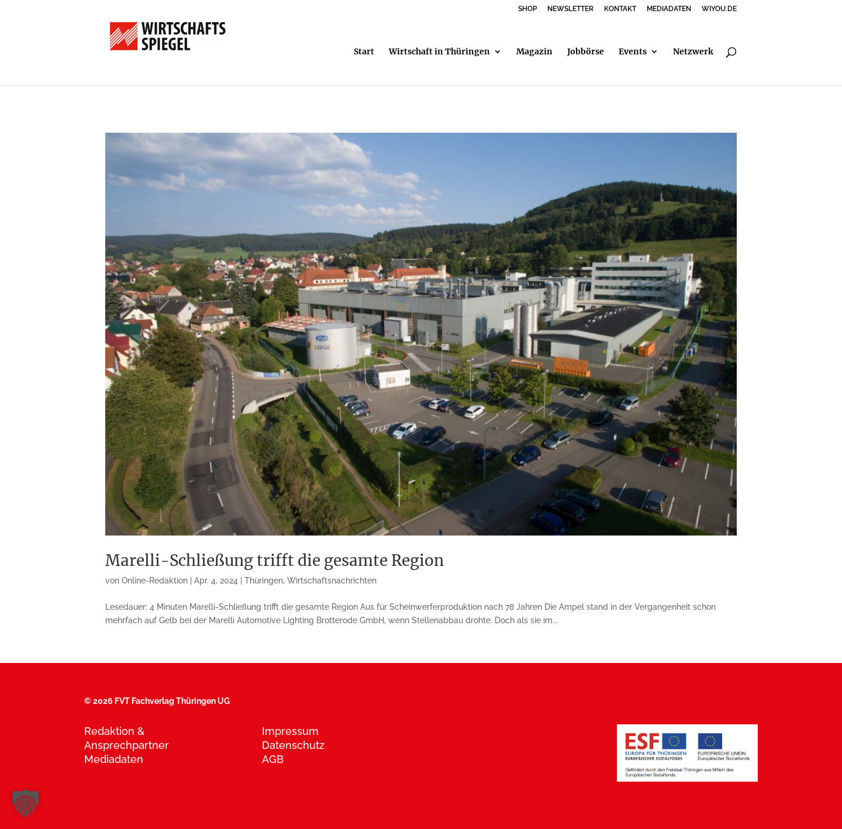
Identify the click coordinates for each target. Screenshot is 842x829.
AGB (273, 759)
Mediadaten (113, 759)
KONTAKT (620, 9)
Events (633, 52)
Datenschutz (293, 745)
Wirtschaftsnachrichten (332, 580)
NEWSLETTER (570, 9)
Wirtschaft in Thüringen (439, 52)
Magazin (534, 52)
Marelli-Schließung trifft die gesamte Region (274, 560)
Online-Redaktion (155, 580)
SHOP (527, 9)
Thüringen (263, 580)
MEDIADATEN (669, 9)
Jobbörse (585, 52)
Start (364, 52)
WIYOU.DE (719, 9)
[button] (25, 803)
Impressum (290, 731)
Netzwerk (693, 52)
